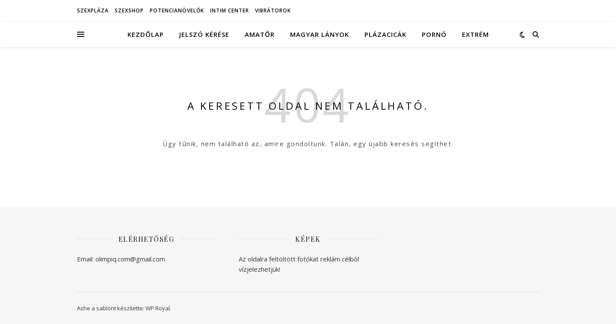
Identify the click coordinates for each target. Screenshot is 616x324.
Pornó (434, 34)
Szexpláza (93, 10)
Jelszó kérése (204, 34)
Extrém (475, 34)
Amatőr (260, 34)
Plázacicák (385, 34)
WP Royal (157, 308)
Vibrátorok (273, 10)
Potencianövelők (177, 10)
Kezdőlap (145, 34)
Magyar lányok (319, 34)
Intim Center (229, 10)
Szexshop (129, 10)
